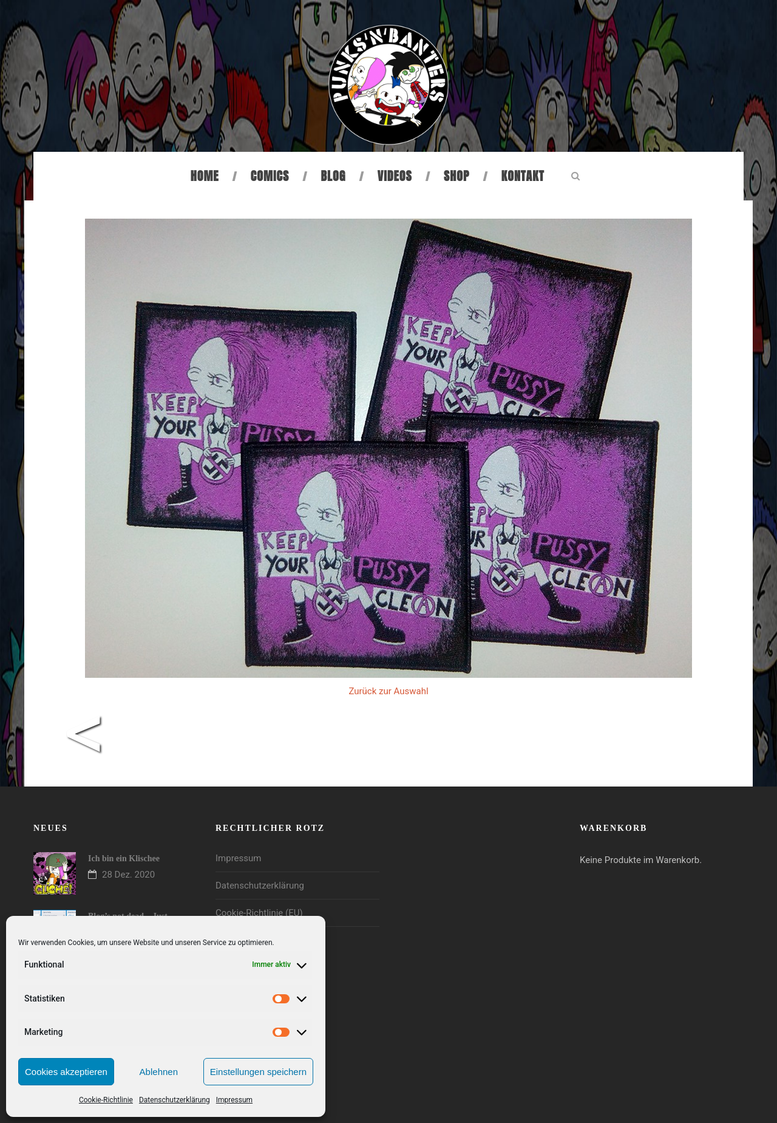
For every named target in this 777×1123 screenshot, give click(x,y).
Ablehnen (159, 1072)
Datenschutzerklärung (174, 1100)
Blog (333, 175)
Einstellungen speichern (258, 1072)
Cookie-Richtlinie (106, 1100)
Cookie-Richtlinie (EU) (259, 912)
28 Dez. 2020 (128, 874)
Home (205, 175)
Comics (270, 175)
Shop (456, 175)
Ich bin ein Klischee (124, 858)
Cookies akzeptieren (66, 1072)
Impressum (234, 1100)
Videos (395, 175)
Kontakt (523, 175)
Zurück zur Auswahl (388, 691)
